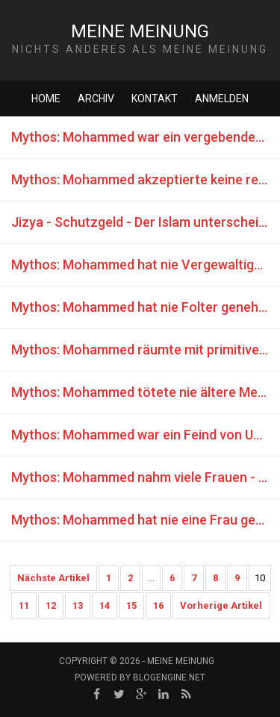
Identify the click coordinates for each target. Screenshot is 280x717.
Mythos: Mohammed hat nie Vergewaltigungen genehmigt (145, 264)
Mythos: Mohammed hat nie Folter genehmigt (145, 307)
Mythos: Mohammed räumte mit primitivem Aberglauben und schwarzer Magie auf (145, 349)
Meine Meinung (140, 31)
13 (77, 605)
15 (131, 605)
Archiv (96, 98)
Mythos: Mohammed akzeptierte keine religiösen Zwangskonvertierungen (145, 179)
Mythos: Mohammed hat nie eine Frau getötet (145, 519)
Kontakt (154, 98)
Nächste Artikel (53, 577)
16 (158, 605)
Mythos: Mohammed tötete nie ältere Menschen (145, 392)
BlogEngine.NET (169, 677)
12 (51, 605)
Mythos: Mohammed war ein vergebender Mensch (145, 137)
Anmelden (222, 98)
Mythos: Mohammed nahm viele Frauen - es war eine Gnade (145, 477)
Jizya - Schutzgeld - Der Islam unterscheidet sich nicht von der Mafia (145, 222)
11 (24, 605)
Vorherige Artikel (221, 605)
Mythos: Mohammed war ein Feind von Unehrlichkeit (145, 434)
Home (45, 98)
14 (104, 605)
